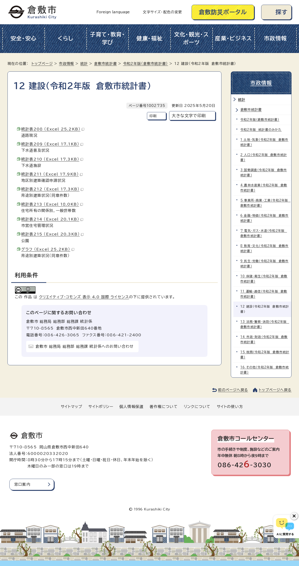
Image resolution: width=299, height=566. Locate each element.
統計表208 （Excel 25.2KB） (52, 129)
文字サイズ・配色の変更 (162, 12)
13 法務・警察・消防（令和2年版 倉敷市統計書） (264, 324)
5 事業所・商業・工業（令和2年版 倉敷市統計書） (265, 203)
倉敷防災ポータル (223, 12)
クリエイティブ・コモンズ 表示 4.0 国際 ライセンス (84, 297)
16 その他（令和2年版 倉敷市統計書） (264, 370)
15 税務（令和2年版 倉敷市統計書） (264, 355)
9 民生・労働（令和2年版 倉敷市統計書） (264, 264)
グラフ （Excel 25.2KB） (47, 249)
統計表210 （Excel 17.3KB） (52, 159)
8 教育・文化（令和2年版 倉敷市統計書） (264, 248)
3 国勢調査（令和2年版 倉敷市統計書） (263, 173)
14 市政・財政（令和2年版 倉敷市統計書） (264, 339)
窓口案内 (22, 484)
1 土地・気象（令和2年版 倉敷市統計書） (264, 142)
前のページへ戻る (233, 390)
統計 (84, 63)
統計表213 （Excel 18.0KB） (52, 204)
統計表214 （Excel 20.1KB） (52, 219)
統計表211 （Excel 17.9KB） (52, 174)
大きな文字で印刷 (189, 116)
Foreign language (113, 12)
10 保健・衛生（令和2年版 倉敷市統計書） (263, 279)
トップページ (42, 63)
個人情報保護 (131, 406)
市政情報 (275, 38)
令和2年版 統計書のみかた (261, 129)
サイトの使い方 (230, 406)
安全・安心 (24, 38)
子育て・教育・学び (107, 38)
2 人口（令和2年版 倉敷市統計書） (263, 157)
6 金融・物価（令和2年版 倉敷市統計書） (264, 218)
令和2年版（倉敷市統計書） (145, 63)
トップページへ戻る (275, 390)
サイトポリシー (100, 406)
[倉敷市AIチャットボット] (285, 526)
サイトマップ (71, 406)
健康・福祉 (149, 38)
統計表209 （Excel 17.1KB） (52, 144)
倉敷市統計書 (105, 63)
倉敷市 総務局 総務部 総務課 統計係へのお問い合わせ (85, 346)
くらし (65, 38)
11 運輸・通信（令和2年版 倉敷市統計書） (263, 294)
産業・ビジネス (233, 38)
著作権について (164, 406)
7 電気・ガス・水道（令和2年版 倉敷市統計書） (263, 233)
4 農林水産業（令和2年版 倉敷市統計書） (263, 188)
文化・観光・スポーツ (191, 38)
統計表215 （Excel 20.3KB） (52, 234)
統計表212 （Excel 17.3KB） (52, 189)
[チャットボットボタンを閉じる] (294, 516)
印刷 (153, 116)
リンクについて (197, 406)
